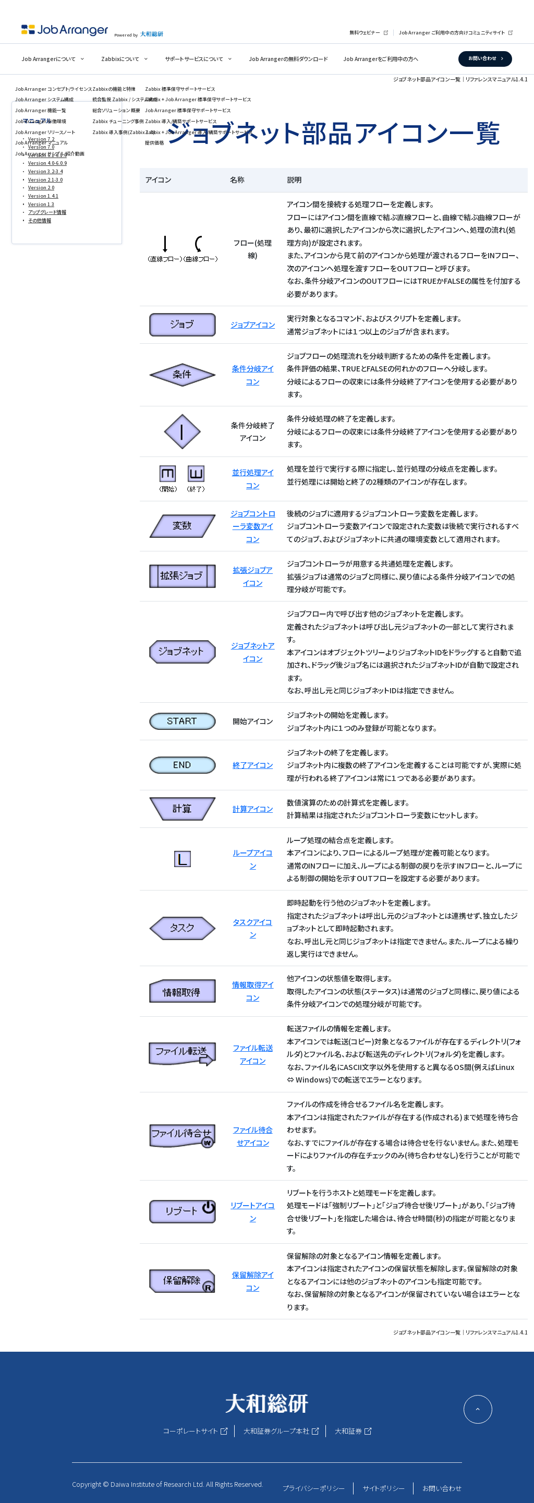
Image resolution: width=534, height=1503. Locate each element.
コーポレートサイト (190, 1431)
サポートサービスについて (194, 59)
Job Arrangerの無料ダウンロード (288, 59)
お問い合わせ (482, 58)
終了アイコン (253, 765)
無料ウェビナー (364, 32)
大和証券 (348, 1431)
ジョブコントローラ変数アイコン (252, 526)
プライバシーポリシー (314, 1488)
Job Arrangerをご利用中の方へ (380, 59)
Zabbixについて (120, 59)
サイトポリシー (383, 1488)
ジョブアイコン (252, 324)
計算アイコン (253, 808)
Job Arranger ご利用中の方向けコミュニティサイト (452, 32)
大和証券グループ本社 (276, 1431)
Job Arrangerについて (48, 59)
